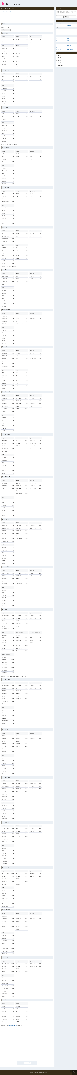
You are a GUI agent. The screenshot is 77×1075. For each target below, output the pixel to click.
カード (68, 47)
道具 (57, 40)
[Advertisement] (27, 17)
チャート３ (59, 32)
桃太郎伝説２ (59, 60)
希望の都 (58, 49)
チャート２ (69, 30)
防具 (68, 38)
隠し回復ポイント (13, 1025)
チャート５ (59, 34)
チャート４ (69, 32)
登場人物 (69, 25)
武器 (57, 38)
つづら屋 (69, 45)
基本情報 (58, 25)
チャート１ (59, 30)
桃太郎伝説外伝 (59, 65)
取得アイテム (59, 47)
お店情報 (58, 45)
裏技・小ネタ (70, 49)
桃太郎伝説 (58, 55)
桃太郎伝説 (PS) (10, 11)
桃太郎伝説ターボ (60, 57)
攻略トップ (27, 1063)
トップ (2, 11)
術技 (68, 40)
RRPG (8, 3)
